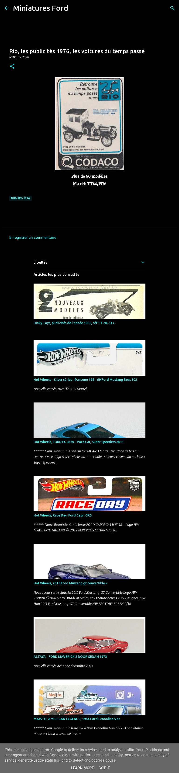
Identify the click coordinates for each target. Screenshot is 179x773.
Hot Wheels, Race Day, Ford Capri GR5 (63, 515)
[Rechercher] (74, 8)
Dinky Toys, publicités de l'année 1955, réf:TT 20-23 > (74, 323)
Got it (104, 768)
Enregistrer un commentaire (32, 237)
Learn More (82, 768)
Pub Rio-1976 (20, 198)
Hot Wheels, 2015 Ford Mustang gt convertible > (70, 583)
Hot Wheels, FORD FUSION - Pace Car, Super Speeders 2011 (79, 442)
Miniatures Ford (40, 8)
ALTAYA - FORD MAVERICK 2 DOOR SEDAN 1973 (70, 657)
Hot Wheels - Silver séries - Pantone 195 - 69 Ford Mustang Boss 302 (85, 379)
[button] (12, 66)
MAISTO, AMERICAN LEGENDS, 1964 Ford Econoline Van (77, 719)
